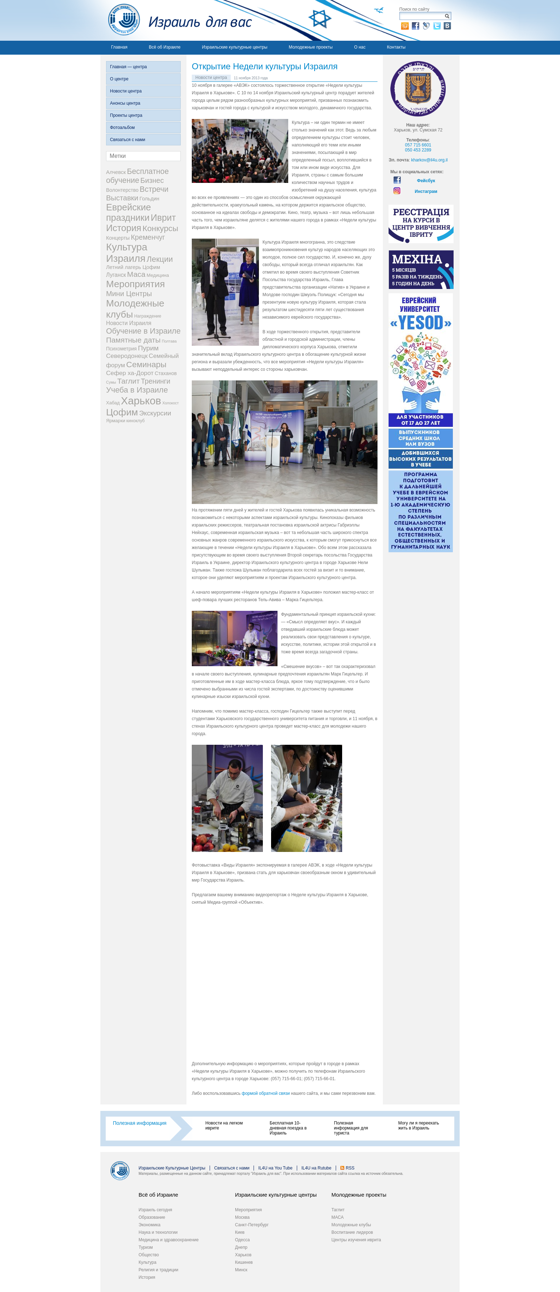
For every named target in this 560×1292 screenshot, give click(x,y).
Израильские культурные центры (234, 47)
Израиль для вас (176, 20)
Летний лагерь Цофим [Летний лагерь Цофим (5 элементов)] (133, 267)
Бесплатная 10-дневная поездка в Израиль (288, 1128)
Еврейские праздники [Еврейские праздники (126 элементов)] (128, 212)
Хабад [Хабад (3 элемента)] (113, 402)
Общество (149, 1254)
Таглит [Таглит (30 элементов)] (128, 381)
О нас (359, 47)
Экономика (149, 1224)
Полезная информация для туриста (351, 1128)
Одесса (242, 1239)
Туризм (146, 1247)
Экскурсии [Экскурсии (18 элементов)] (155, 413)
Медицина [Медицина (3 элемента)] (158, 275)
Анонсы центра (125, 103)
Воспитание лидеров (352, 1232)
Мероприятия (248, 1209)
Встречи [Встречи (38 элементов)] (154, 189)
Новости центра (126, 91)
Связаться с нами (127, 139)
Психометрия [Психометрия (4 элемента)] (121, 348)
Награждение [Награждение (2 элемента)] (147, 316)
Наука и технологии (158, 1232)
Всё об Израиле (165, 47)
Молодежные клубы (351, 1224)
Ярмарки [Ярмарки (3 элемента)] (115, 420)
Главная (119, 47)
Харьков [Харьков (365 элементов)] (141, 400)
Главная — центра (128, 66)
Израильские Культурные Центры (172, 1168)
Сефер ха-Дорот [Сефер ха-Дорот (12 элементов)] (130, 372)
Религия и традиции (158, 1269)
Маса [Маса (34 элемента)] (136, 274)
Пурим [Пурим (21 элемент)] (148, 348)
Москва (242, 1217)
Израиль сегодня (155, 1209)
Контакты (396, 47)
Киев (240, 1232)
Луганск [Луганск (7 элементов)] (116, 275)
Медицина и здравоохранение (169, 1239)
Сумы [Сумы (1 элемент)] (111, 382)
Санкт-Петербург (252, 1224)
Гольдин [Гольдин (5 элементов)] (149, 198)
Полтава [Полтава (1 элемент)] (169, 341)
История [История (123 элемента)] (123, 228)
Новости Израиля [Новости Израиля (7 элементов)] (128, 323)
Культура (147, 1262)
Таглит (338, 1209)
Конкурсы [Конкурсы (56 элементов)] (160, 228)
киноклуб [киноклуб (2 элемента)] (135, 420)
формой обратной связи (266, 1093)
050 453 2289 (418, 150)
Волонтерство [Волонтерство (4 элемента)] (122, 190)
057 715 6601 (418, 145)
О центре (119, 78)
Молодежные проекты (311, 47)
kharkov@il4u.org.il (429, 160)
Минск (241, 1269)
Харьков (243, 1254)
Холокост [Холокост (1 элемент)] (170, 403)
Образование (152, 1217)
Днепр (241, 1247)
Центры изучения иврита (356, 1239)
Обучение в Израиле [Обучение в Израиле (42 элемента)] (143, 330)
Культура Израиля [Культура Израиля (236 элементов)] (126, 252)
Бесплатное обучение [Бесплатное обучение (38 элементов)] (137, 176)
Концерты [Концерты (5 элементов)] (118, 238)
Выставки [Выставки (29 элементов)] (122, 198)
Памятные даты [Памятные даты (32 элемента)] (133, 340)
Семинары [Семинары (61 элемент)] (146, 364)
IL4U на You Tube (275, 1168)
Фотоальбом (122, 127)
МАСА (337, 1217)
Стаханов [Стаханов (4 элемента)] (166, 373)
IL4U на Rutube (316, 1168)
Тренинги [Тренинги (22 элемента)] (155, 381)
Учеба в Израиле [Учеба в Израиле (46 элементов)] (137, 389)
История (147, 1277)
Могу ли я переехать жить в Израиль (418, 1126)
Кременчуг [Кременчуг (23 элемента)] (148, 237)
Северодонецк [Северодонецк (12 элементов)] (127, 355)
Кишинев (244, 1262)
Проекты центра (126, 115)
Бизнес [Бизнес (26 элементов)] (152, 180)
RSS (350, 1168)
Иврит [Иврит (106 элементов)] (163, 218)
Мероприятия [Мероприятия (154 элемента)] (135, 284)
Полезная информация (139, 1123)
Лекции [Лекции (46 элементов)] (160, 259)
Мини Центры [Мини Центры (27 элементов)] (129, 294)
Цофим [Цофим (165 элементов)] (122, 412)
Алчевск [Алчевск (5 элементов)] (116, 172)
